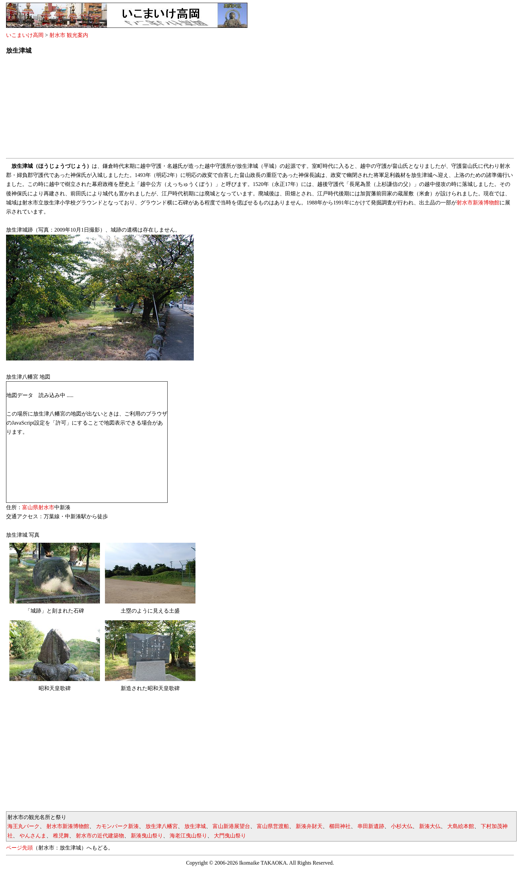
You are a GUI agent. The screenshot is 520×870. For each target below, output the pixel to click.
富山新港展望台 (231, 826)
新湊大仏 (430, 826)
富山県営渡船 (273, 826)
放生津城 (195, 826)
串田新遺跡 (370, 826)
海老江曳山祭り (188, 835)
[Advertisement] (207, 108)
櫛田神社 (340, 826)
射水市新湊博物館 (478, 202)
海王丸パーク (23, 826)
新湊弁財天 (309, 826)
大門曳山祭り (230, 835)
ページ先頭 (19, 848)
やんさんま (32, 835)
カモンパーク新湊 (117, 826)
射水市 (46, 507)
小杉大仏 (401, 826)
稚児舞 (61, 835)
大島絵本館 (460, 826)
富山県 (30, 507)
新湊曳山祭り (147, 835)
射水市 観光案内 (68, 35)
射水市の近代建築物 (100, 835)
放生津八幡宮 (162, 826)
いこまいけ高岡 (25, 35)
